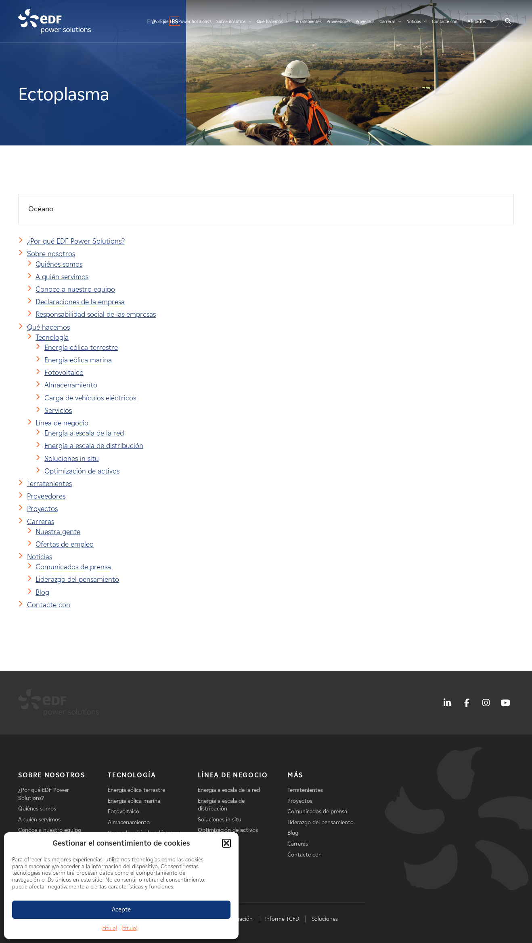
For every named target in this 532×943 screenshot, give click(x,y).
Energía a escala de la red (84, 433)
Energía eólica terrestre (81, 347)
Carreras (387, 21)
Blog (42, 592)
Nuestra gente (58, 531)
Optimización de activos (81, 471)
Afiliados (476, 21)
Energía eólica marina (78, 360)
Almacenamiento (70, 385)
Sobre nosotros (231, 21)
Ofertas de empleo (65, 544)
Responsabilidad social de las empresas (96, 314)
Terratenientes (308, 21)
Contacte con (444, 21)
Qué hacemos (270, 21)
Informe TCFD (282, 919)
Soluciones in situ (71, 458)
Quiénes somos (59, 264)
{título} (109, 928)
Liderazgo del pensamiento (77, 579)
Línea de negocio (62, 423)
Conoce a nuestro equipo (75, 289)
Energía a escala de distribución (93, 445)
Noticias (413, 21)
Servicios (58, 410)
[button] (226, 843)
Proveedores (339, 21)
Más (295, 775)
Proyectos (365, 21)
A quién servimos (62, 276)
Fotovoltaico (64, 372)
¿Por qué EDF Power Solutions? (182, 21)
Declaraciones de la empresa (80, 301)
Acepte (121, 909)
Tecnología (52, 337)
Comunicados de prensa (73, 566)
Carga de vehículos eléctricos (90, 398)
